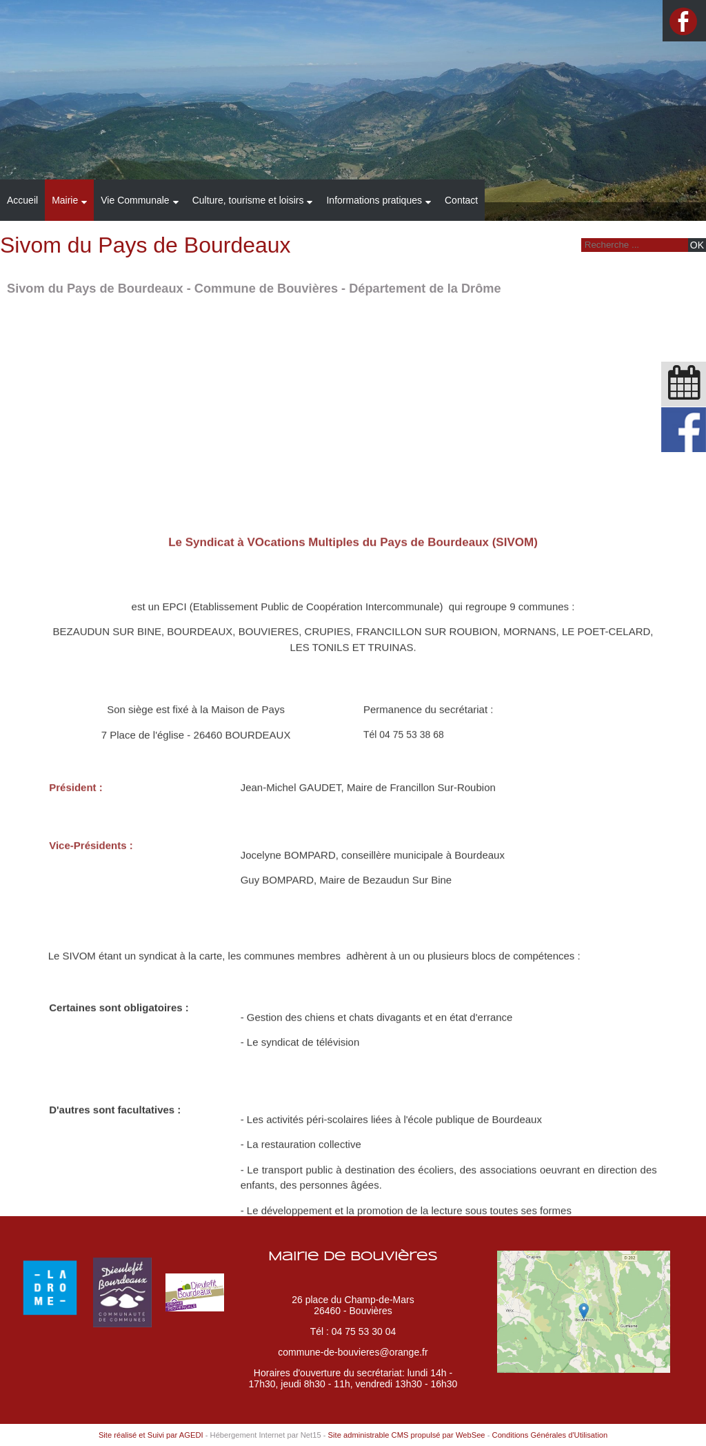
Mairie (65, 200)
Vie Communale (135, 200)
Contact (461, 200)
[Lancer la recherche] (697, 245)
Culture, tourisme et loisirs (248, 200)
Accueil (22, 200)
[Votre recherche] (633, 244)
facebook (683, 21)
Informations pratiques (374, 200)
